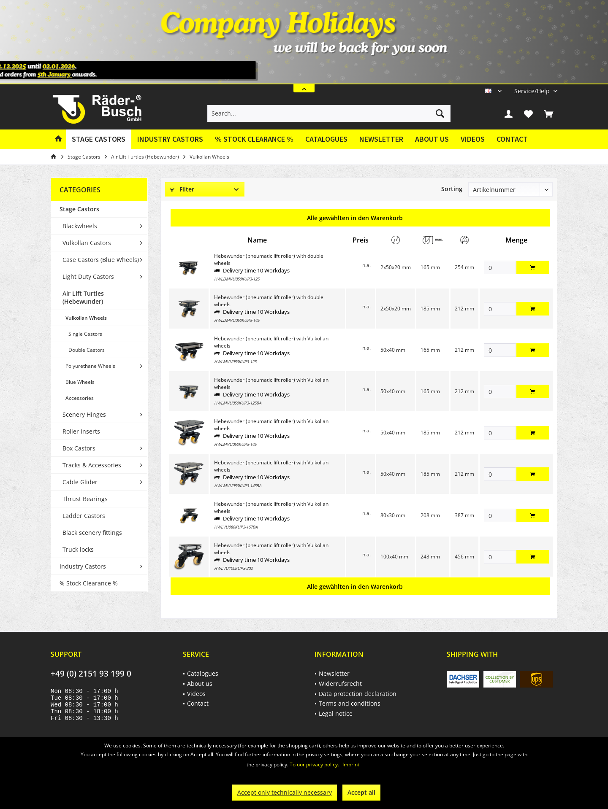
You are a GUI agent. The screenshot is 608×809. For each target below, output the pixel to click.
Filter (182, 189)
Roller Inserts (81, 431)
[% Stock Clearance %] (254, 139)
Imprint (350, 764)
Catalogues (326, 139)
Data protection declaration (357, 694)
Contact (512, 139)
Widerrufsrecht (340, 684)
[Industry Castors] (170, 139)
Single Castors (85, 333)
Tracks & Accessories (91, 465)
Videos (473, 139)
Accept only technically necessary (284, 792)
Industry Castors (83, 566)
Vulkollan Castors (86, 243)
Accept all (361, 792)
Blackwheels (79, 226)
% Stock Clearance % (89, 583)
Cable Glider (80, 482)
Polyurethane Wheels (90, 365)
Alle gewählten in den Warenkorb (355, 218)
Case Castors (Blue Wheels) (100, 260)
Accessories (79, 398)
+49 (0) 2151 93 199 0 (91, 673)
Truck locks (78, 549)
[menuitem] (532, 91)
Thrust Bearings (85, 499)
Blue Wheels (80, 382)
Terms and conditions (349, 703)
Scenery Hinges (84, 414)
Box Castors (78, 448)
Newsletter (381, 139)
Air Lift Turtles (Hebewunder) (83, 297)
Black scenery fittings (92, 533)
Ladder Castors (83, 516)
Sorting (451, 189)
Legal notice (336, 713)
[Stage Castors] (98, 139)
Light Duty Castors (88, 276)
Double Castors (86, 349)
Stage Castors (79, 209)
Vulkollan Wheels (86, 317)
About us (432, 139)
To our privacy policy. (314, 764)
